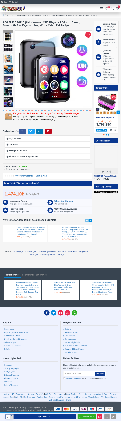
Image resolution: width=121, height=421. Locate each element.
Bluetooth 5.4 (72, 252)
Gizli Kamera (59, 394)
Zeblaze (113, 394)
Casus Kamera (85, 394)
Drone (68, 400)
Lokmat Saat (8, 397)
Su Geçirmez (29, 397)
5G (21, 397)
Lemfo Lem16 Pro (72, 397)
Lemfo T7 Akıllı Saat (90, 397)
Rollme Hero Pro (56, 397)
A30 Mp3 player (18, 252)
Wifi (16, 397)
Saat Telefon (71, 394)
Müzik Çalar (34, 255)
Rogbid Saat (42, 397)
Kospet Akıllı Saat (100, 394)
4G (13, 394)
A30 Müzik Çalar (31, 252)
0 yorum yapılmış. (24, 176)
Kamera (31, 394)
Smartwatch (21, 394)
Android (6, 394)
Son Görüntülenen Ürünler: (34, 275)
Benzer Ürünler (12, 275)
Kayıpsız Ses (83, 252)
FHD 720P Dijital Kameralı (47, 252)
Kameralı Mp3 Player (47, 255)
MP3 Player (62, 252)
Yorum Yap (41, 176)
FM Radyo (60, 255)
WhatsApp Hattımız (63, 201)
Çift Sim (48, 394)
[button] (8, 106)
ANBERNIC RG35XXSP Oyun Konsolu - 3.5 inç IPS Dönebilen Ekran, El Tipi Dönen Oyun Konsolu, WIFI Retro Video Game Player (103, 287)
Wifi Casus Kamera (109, 397)
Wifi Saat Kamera (56, 400)
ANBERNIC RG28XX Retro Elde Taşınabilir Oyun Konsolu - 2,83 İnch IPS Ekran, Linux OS (65, 286)
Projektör (40, 394)
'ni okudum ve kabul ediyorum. (84, 378)
